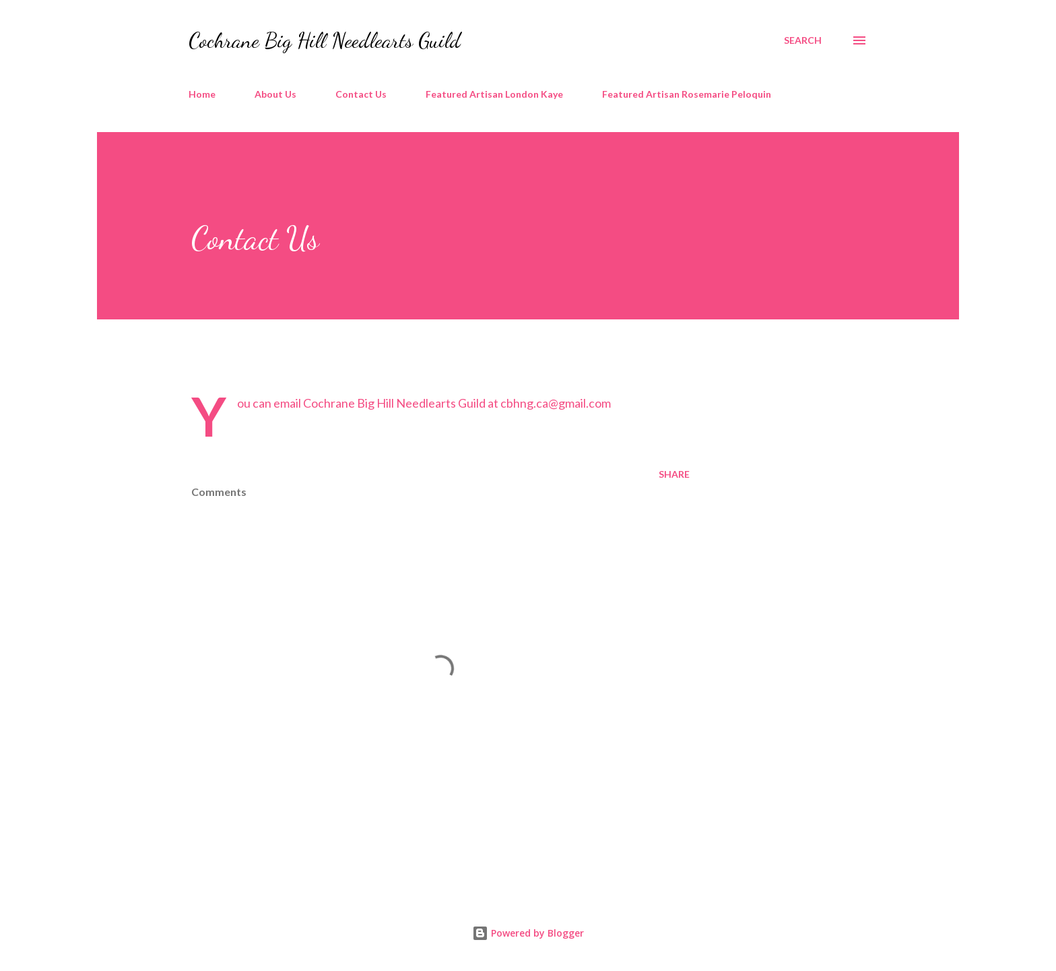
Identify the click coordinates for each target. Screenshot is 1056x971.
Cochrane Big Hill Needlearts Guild (325, 40)
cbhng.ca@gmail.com (555, 403)
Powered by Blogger (528, 933)
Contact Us (361, 94)
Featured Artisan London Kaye (494, 94)
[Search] (803, 40)
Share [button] (674, 474)
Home (202, 94)
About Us (275, 94)
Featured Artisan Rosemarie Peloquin (686, 94)
